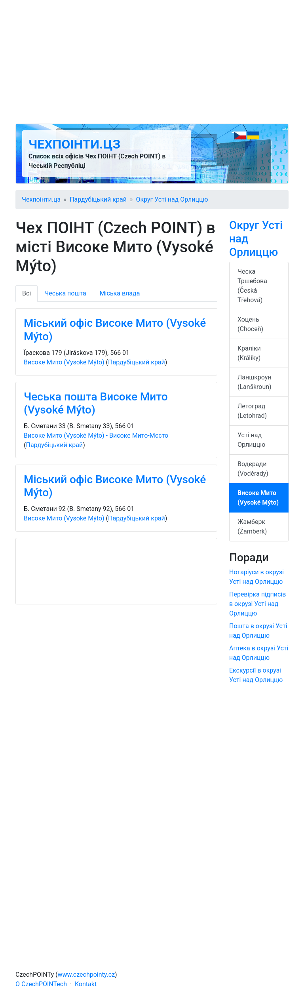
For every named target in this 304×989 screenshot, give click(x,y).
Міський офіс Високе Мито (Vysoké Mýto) (115, 329)
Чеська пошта (65, 293)
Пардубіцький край (98, 199)
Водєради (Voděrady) (253, 468)
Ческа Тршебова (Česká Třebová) (252, 286)
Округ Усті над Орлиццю (172, 199)
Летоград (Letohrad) (252, 410)
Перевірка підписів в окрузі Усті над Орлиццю (257, 604)
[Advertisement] (152, 61)
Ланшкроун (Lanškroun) (255, 382)
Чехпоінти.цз (74, 144)
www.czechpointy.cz (86, 974)
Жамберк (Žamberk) (252, 526)
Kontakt (86, 984)
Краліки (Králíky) (249, 353)
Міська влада (120, 293)
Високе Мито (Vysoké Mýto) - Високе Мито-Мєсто (96, 435)
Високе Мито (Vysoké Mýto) (64, 362)
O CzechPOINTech (41, 984)
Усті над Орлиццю (251, 439)
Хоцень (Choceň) (250, 324)
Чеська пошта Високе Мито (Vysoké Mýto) (96, 403)
